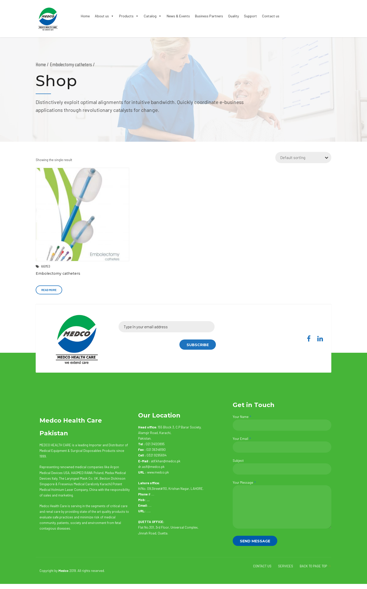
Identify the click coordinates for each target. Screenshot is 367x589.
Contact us (270, 16)
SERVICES (285, 566)
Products (129, 16)
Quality (233, 16)
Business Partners (209, 16)
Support (250, 16)
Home (85, 16)
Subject (282, 467)
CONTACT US (262, 566)
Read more (49, 290)
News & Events (178, 16)
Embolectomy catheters (58, 273)
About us (104, 16)
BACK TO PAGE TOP (313, 566)
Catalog (153, 16)
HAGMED (45, 266)
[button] (111, 16)
